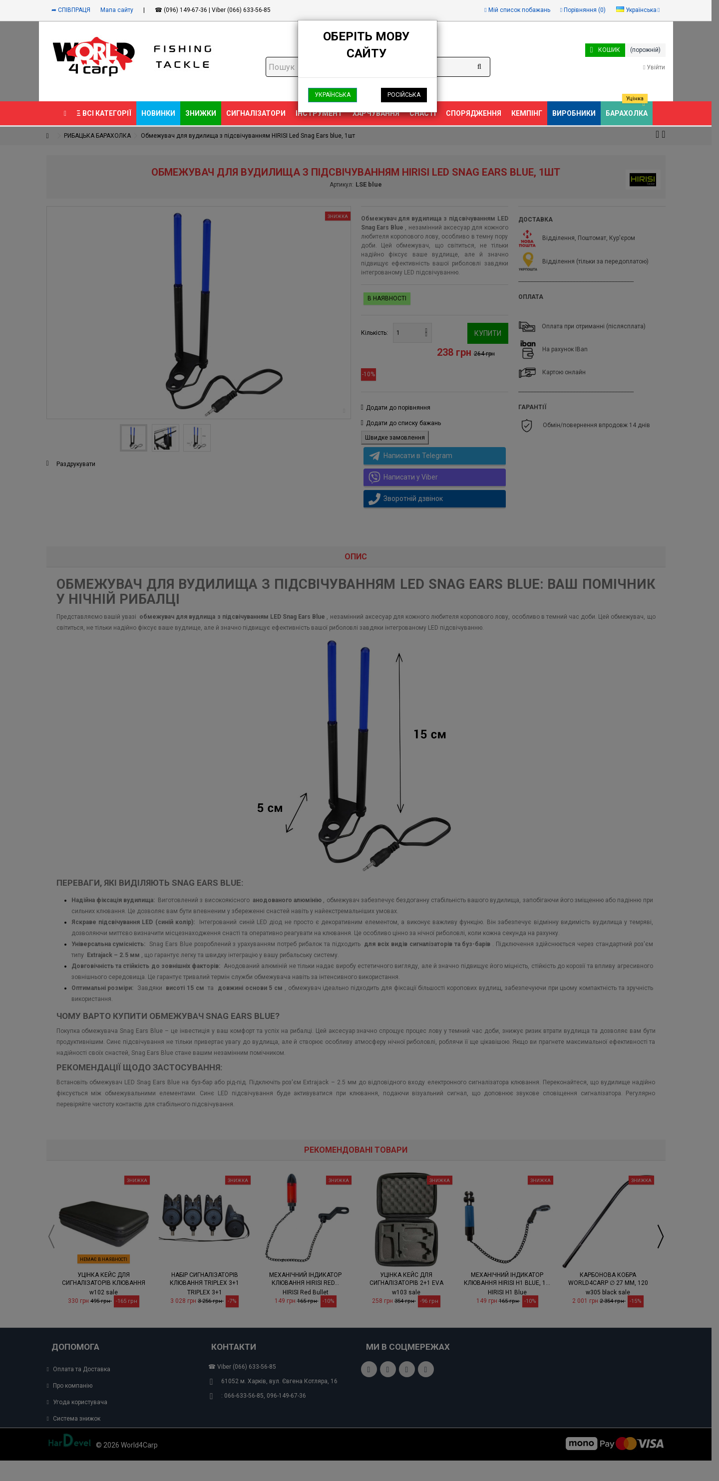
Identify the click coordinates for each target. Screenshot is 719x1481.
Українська (333, 94)
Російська (403, 94)
